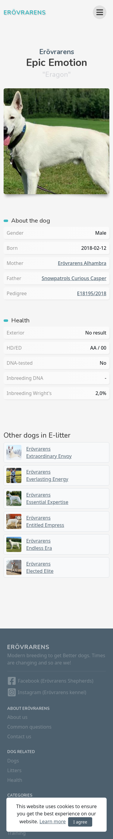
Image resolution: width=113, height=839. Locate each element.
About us (17, 717)
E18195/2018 (91, 293)
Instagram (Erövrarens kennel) (52, 692)
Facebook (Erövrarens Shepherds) (55, 680)
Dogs (13, 760)
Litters (14, 770)
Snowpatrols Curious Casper (74, 278)
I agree (80, 822)
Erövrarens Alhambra (82, 263)
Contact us (19, 736)
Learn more (52, 821)
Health (14, 780)
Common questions (29, 726)
